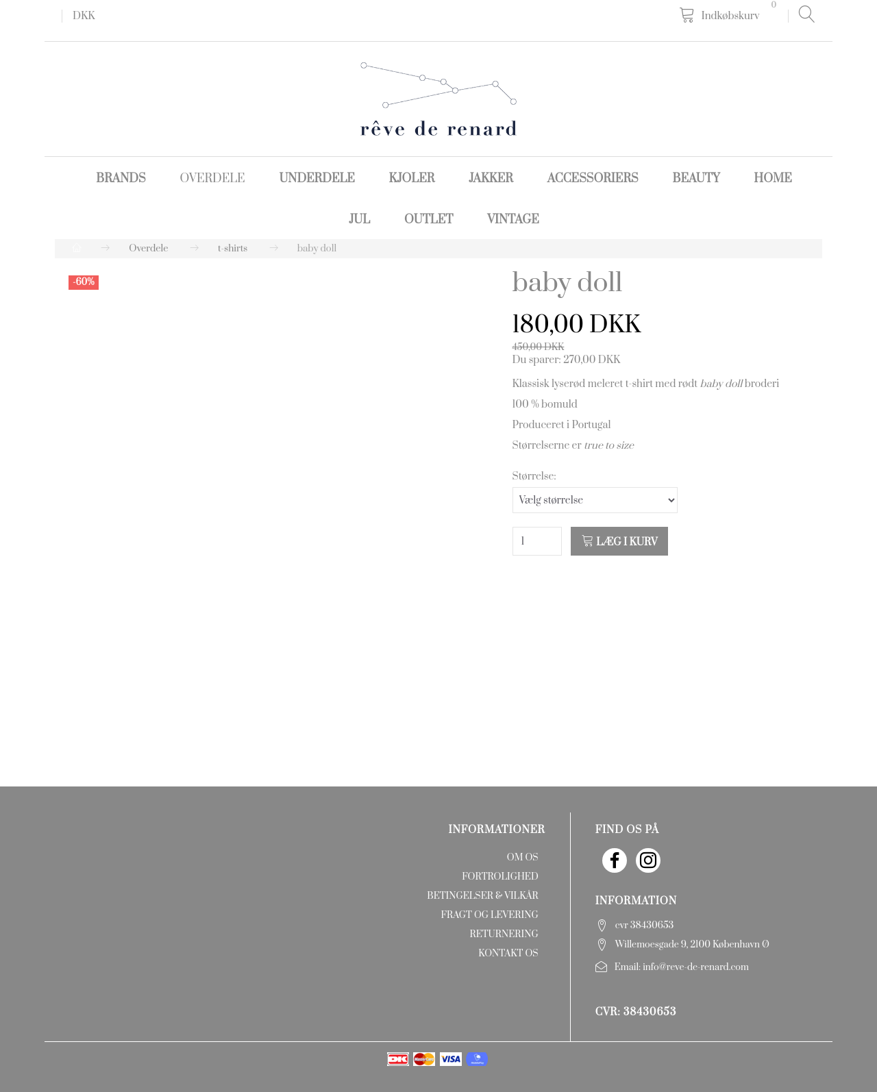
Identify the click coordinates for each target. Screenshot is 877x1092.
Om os (523, 858)
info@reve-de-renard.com (696, 967)
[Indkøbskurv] (730, 15)
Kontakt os (508, 953)
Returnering (504, 934)
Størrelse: (534, 476)
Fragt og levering (490, 915)
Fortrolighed (500, 877)
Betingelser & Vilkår (482, 896)
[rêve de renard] (438, 98)
